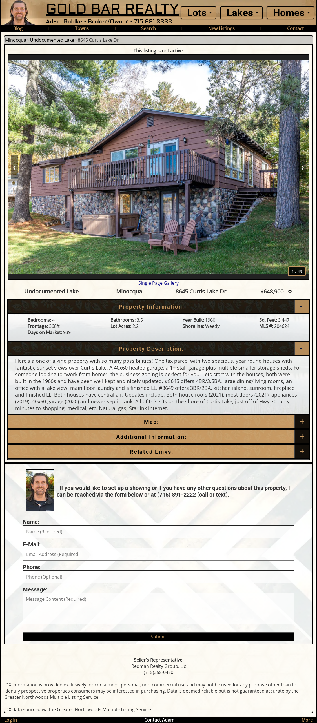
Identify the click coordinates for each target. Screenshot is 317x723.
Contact (295, 28)
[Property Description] (158, 349)
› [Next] (302, 167)
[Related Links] (158, 452)
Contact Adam (159, 720)
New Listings (221, 28)
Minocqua (15, 40)
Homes (289, 13)
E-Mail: (32, 544)
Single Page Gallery (158, 283)
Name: (31, 522)
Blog (18, 28)
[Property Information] (158, 307)
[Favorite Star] (290, 291)
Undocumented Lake (52, 40)
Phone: (32, 567)
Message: (35, 589)
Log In (10, 720)
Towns (82, 28)
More (307, 720)
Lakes (240, 13)
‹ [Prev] (14, 167)
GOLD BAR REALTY (112, 9)
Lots (197, 13)
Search (148, 28)
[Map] (158, 422)
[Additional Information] (158, 437)
